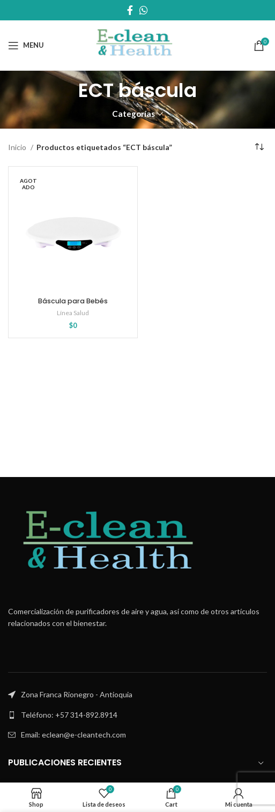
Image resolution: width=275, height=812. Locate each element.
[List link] (137, 715)
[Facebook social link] (130, 10)
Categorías (133, 114)
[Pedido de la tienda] (259, 147)
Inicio (18, 147)
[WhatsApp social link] (143, 10)
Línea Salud (73, 313)
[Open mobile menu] (26, 45)
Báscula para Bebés (73, 301)
